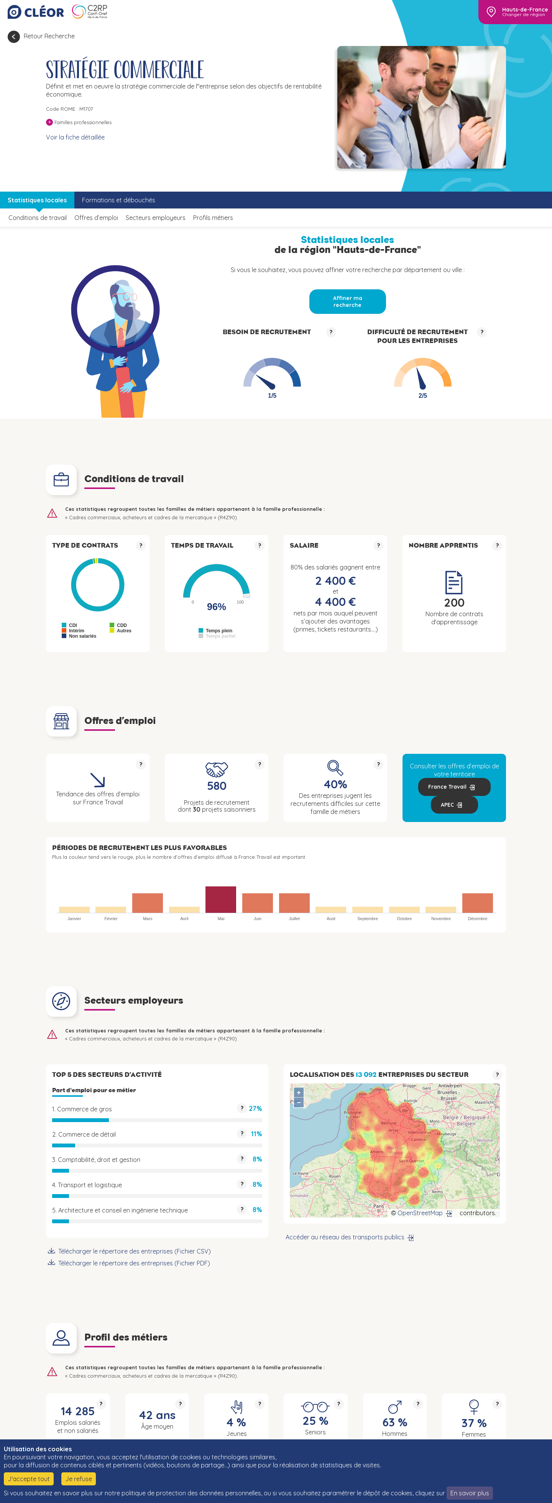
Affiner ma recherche (347, 301)
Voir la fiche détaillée (75, 137)
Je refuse (78, 1479)
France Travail (447, 786)
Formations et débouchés (118, 200)
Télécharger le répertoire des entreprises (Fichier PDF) (134, 1263)
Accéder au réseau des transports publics (345, 1237)
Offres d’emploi (96, 218)
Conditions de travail (37, 218)
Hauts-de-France (525, 9)
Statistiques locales (37, 200)
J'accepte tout (29, 1479)
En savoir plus (469, 1493)
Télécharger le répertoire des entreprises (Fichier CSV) (134, 1251)
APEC (447, 804)
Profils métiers (213, 218)
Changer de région (523, 14)
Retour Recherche (49, 36)
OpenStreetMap (420, 1213)
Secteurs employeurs (156, 218)
